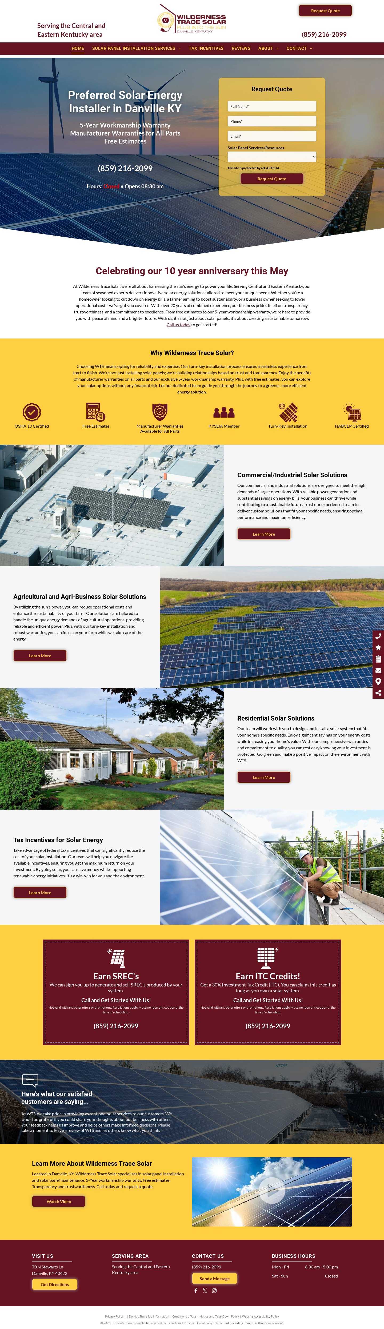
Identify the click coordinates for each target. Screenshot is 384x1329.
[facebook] (195, 1291)
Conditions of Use (184, 1316)
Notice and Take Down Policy (219, 1316)
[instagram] (214, 1291)
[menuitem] (78, 48)
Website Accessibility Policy (260, 1316)
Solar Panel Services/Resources (256, 147)
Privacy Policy (114, 1316)
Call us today (178, 324)
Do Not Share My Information (149, 1316)
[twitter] (204, 1291)
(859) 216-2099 (324, 34)
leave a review (67, 1130)
